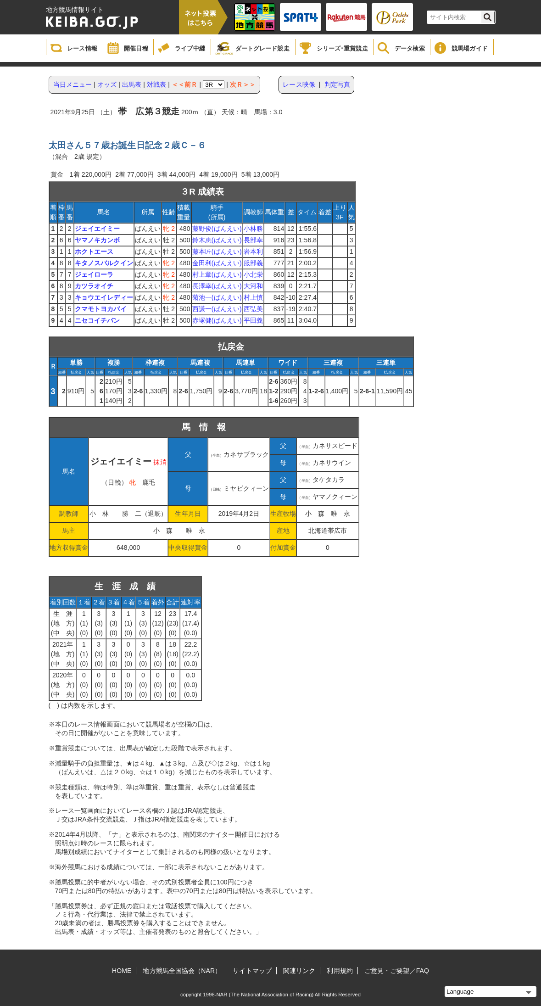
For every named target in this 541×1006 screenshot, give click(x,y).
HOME (121, 970)
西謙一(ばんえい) (217, 309)
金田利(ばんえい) (217, 263)
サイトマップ (252, 970)
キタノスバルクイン (104, 263)
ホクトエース (94, 251)
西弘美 (253, 309)
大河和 (253, 286)
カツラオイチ (94, 286)
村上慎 (253, 297)
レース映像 (299, 84)
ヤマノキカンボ (97, 240)
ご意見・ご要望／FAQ (396, 970)
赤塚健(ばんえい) (217, 320)
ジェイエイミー (97, 228)
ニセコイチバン (97, 320)
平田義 (253, 320)
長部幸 (253, 240)
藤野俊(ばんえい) (217, 228)
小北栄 (253, 274)
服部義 (253, 263)
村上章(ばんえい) (217, 274)
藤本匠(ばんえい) (217, 251)
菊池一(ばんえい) (217, 297)
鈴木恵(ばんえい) (217, 240)
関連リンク (299, 970)
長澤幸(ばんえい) (217, 286)
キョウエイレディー (104, 297)
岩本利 (253, 251)
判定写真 (337, 84)
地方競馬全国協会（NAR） (182, 970)
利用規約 (339, 970)
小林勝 (253, 228)
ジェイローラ (94, 274)
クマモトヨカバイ (101, 309)
